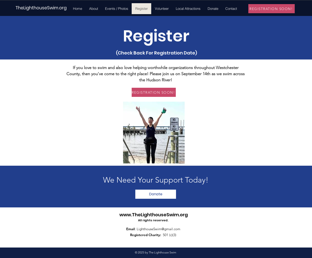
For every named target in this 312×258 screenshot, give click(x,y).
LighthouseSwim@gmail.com (158, 229)
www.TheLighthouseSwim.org (153, 215)
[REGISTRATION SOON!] (271, 8)
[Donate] (155, 194)
